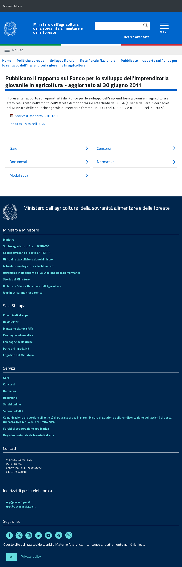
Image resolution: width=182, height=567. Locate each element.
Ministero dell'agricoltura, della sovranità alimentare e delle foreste (58, 28)
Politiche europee (31, 60)
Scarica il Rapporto (35, 116)
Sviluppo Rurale (62, 60)
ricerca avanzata (137, 36)
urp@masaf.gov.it (18, 502)
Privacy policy (31, 556)
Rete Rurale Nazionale (97, 60)
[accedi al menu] (164, 28)
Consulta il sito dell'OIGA (27, 123)
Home (6, 60)
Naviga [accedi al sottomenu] (13, 50)
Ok (12, 557)
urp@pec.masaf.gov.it (21, 506)
